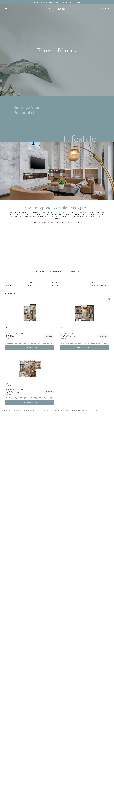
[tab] (39, 272)
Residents (11, 92)
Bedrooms (5, 282)
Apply (106, 8)
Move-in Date (54, 282)
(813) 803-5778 (101, 92)
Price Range (30, 282)
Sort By (92, 282)
